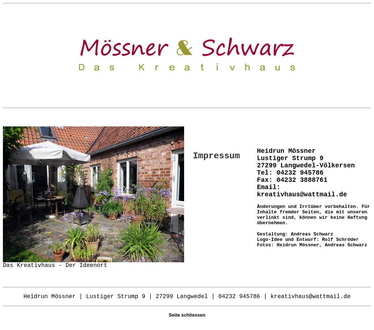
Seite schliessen (187, 315)
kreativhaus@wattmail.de (302, 194)
